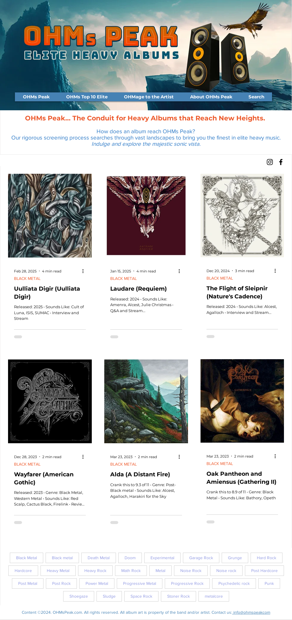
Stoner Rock (178, 596)
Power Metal (97, 583)
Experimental (162, 557)
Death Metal (99, 557)
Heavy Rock (95, 570)
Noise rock (226, 570)
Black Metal (26, 557)
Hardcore (23, 570)
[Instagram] (270, 162)
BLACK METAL (27, 278)
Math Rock (131, 570)
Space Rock (141, 596)
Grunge (235, 557)
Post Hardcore (264, 570)
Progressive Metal (139, 583)
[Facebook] (281, 162)
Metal (160, 570)
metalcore (214, 596)
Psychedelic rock (234, 583)
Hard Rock (266, 557)
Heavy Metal (58, 570)
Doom (130, 557)
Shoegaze (78, 596)
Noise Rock (190, 570)
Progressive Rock (187, 583)
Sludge (109, 596)
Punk (269, 583)
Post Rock (61, 583)
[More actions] (84, 271)
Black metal (62, 557)
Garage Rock (201, 557)
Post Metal (27, 583)
